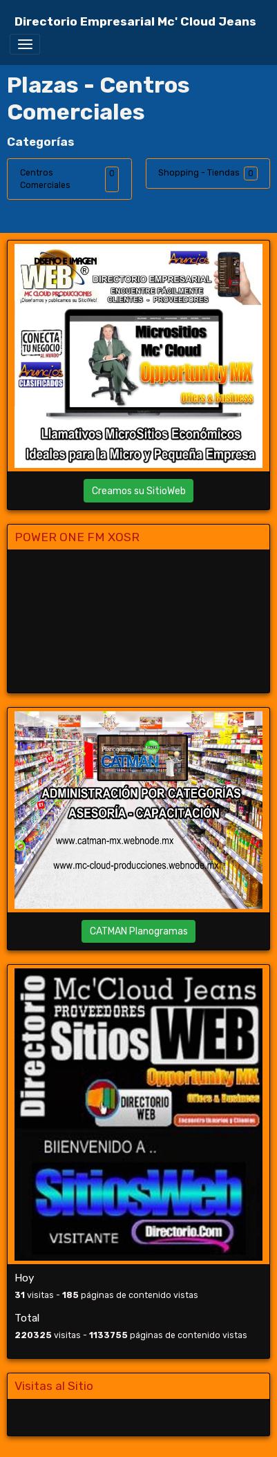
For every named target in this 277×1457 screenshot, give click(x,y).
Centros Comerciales (45, 179)
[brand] (135, 22)
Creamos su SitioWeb (139, 491)
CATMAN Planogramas (139, 931)
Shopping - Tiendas (199, 173)
